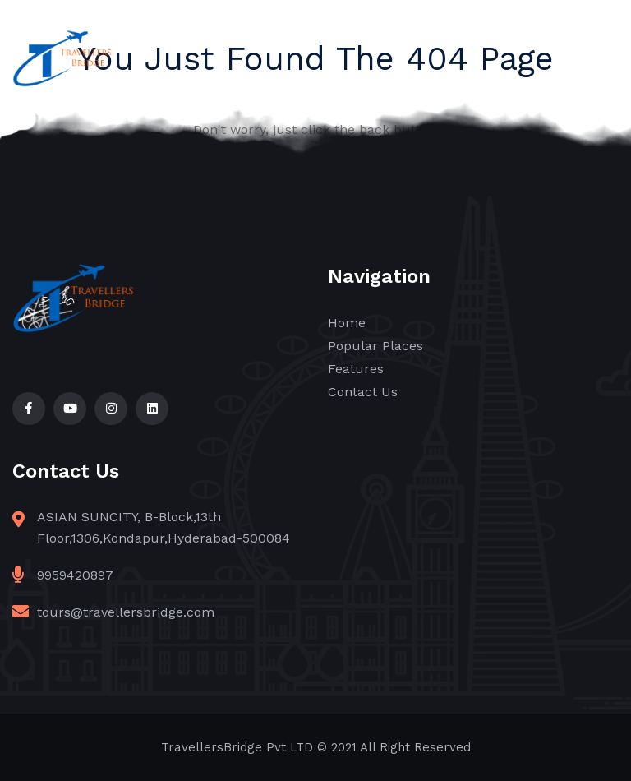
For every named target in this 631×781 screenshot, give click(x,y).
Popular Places (375, 346)
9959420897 (75, 575)
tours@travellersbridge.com (125, 612)
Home (347, 322)
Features (356, 369)
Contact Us (363, 392)
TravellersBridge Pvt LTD (237, 747)
